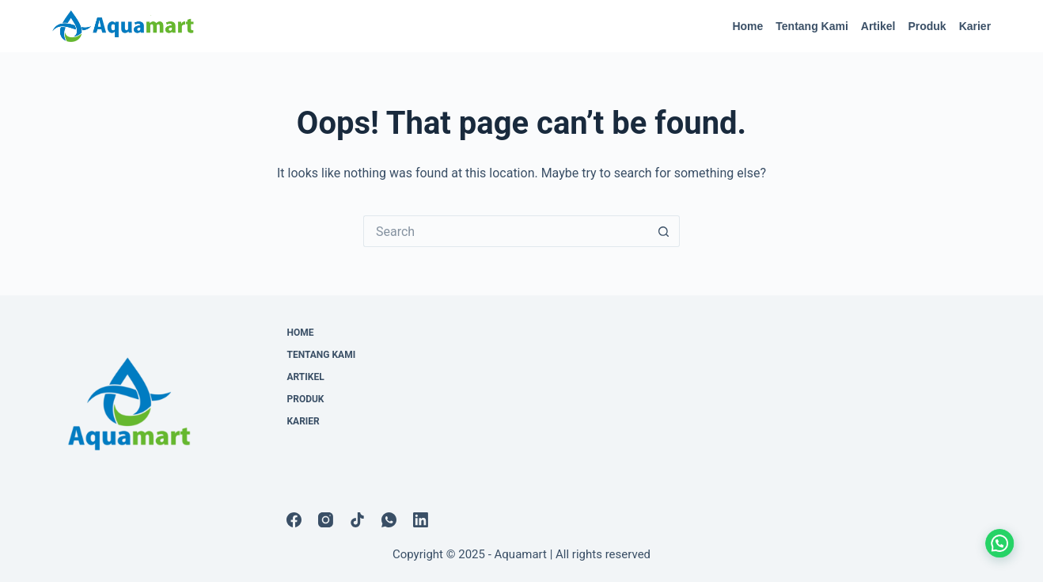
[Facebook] (294, 519)
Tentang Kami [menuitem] (812, 26)
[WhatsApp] (388, 519)
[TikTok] (357, 519)
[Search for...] (505, 231)
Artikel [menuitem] (878, 26)
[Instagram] (325, 519)
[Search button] (664, 231)
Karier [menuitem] (975, 26)
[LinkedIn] (420, 519)
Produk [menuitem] (927, 26)
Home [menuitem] (747, 26)
